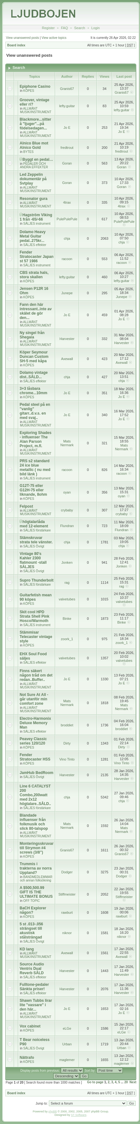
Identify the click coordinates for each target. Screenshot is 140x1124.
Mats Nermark (67, 443)
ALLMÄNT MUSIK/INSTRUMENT (35, 110)
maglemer (67, 1060)
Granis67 (67, 89)
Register (48, 28)
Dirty (67, 743)
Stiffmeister (66, 894)
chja (67, 238)
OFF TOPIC (31, 900)
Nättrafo (27, 1057)
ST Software (78, 1114)
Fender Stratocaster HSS (35, 757)
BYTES (28, 152)
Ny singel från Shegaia (32, 335)
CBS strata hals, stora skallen (34, 274)
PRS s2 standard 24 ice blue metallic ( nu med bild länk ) (35, 467)
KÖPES (28, 90)
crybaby (67, 510)
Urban (67, 1044)
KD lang (27, 949)
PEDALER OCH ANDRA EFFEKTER (34, 165)
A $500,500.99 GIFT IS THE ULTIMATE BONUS (36, 892)
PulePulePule (67, 219)
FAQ (64, 28)
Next (133, 1082)
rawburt (67, 912)
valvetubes (67, 599)
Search (79, 28)
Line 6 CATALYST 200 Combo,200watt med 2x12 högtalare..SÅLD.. (35, 795)
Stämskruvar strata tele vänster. (36, 540)
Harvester (67, 339)
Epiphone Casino (35, 86)
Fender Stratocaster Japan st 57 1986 (37, 256)
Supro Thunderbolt (37, 580)
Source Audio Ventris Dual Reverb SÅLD (32, 968)
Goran (67, 163)
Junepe (67, 293)
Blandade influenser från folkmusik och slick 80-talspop (34, 822)
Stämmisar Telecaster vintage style (36, 636)
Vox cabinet (30, 1026)
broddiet (67, 725)
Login (95, 28)
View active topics (54, 37)
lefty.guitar (67, 106)
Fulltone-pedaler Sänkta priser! (34, 986)
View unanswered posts (22, 37)
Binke (67, 618)
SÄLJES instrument (36, 223)
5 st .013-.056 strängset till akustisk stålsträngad (31, 930)
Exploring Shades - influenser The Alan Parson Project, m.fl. (35, 439)
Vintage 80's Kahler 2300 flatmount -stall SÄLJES (33, 560)
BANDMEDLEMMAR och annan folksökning (36, 878)
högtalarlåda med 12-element (34, 524)
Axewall (67, 359)
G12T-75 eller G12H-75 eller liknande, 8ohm (33, 490)
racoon (67, 259)
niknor (67, 933)
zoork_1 (67, 639)
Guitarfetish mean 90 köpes (36, 597)
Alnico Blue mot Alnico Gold (34, 145)
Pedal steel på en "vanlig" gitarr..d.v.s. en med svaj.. (35, 411)
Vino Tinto (67, 759)
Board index (16, 45)
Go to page (95, 1082)
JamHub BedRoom (36, 773)
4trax (67, 202)
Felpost (26, 506)
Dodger (67, 872)
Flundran (67, 526)
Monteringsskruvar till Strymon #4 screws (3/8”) (37, 848)
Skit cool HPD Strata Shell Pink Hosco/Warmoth (34, 616)
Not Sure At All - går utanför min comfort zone (34, 699)
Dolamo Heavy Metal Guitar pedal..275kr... (33, 236)
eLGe (67, 1028)
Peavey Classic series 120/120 (33, 741)
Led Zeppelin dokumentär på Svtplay (33, 179)
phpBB (53, 1111)
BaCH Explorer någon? (33, 910)
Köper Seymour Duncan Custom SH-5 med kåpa (34, 356)
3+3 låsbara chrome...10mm (33, 390)
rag (67, 582)
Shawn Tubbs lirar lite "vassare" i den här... (36, 1005)
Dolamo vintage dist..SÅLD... (34, 374)
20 (126, 1082)
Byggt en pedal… (38, 159)
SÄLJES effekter (34, 245)
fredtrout (66, 147)
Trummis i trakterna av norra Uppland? (36, 868)
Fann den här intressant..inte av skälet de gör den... (36, 311)
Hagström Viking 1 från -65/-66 (36, 217)
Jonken (66, 562)
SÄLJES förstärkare (37, 530)
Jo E (67, 127)
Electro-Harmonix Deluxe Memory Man (35, 722)
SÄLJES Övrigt (33, 546)
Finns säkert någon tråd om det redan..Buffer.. (36, 675)
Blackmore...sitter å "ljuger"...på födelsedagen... (35, 123)
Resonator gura (34, 198)
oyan (67, 492)
